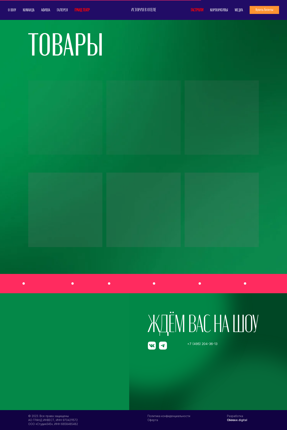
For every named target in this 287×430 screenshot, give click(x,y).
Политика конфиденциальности (168, 416)
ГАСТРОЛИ (197, 10)
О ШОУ (12, 10)
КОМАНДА (28, 10)
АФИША (45, 10)
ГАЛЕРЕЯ (62, 10)
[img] (222, 283)
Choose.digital (237, 420)
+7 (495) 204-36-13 (202, 344)
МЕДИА (239, 10)
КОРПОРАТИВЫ (219, 10)
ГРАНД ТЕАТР (82, 10)
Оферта (152, 420)
